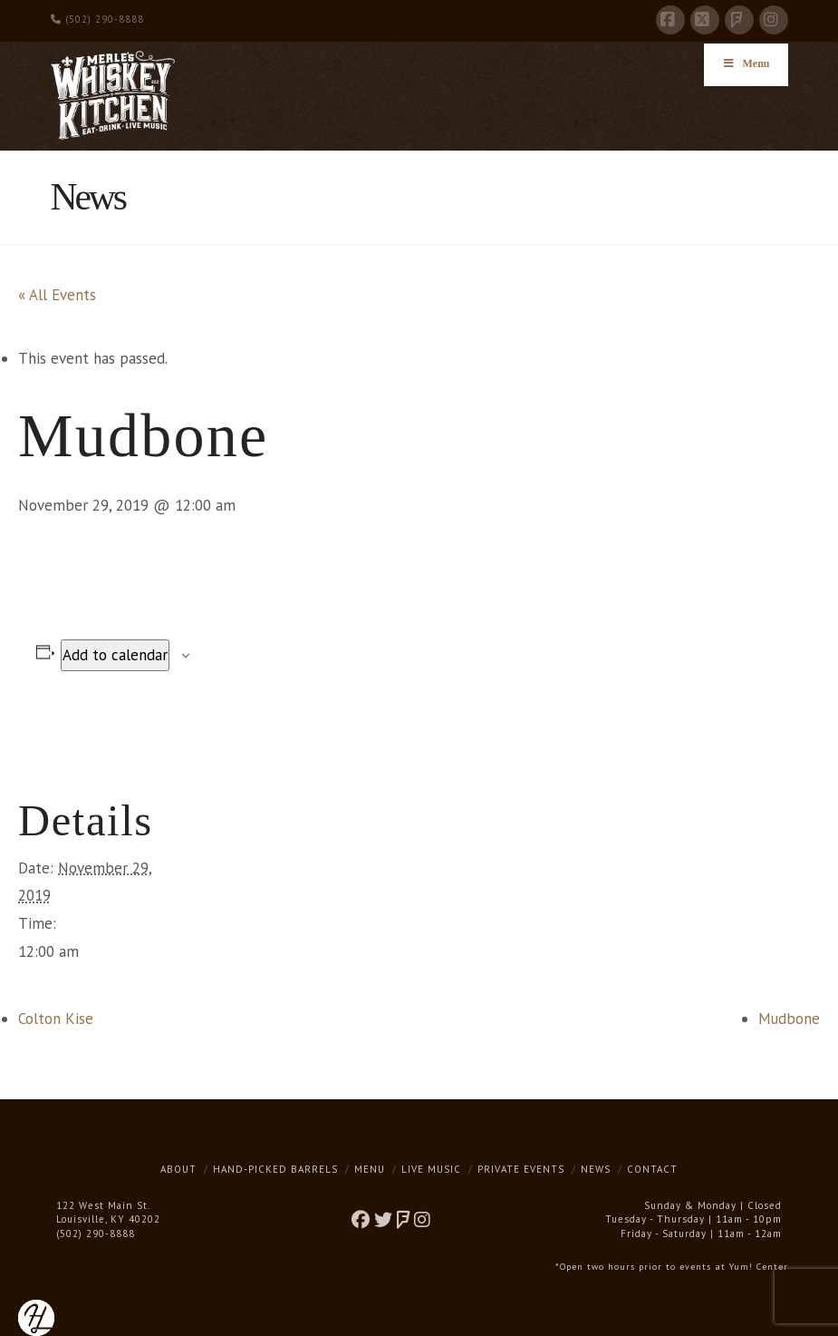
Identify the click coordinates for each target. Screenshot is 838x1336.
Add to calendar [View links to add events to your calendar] (115, 655)
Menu (369, 1169)
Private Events (520, 1169)
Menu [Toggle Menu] (746, 63)
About (178, 1169)
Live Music (431, 1169)
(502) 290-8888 (97, 19)
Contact (652, 1169)
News (596, 1169)
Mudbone (789, 1019)
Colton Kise (55, 1019)
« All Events (57, 295)
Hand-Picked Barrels (275, 1169)
